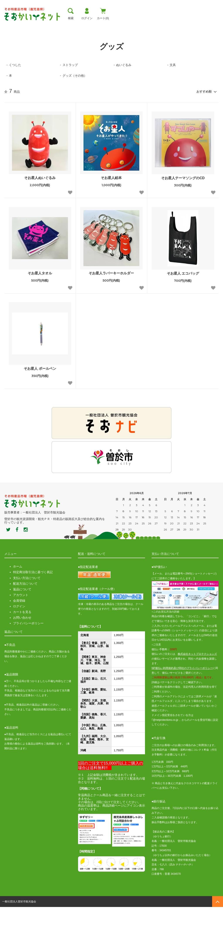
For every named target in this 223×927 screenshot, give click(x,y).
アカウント (20, 615)
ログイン (19, 626)
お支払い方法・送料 (69, 25)
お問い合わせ (22, 638)
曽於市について (34, 25)
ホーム (8, 38)
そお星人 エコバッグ (183, 293)
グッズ (23, 38)
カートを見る (22, 632)
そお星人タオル (40, 293)
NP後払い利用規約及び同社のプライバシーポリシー (182, 688)
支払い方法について (27, 598)
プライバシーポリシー (28, 643)
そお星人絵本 (111, 198)
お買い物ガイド (104, 25)
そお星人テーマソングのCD (182, 198)
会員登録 (19, 620)
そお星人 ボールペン (40, 388)
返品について (22, 609)
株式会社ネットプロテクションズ (197, 674)
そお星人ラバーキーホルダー (111, 293)
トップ (9, 25)
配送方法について (25, 603)
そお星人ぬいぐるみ (40, 198)
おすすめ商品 (135, 25)
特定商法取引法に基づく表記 (33, 592)
